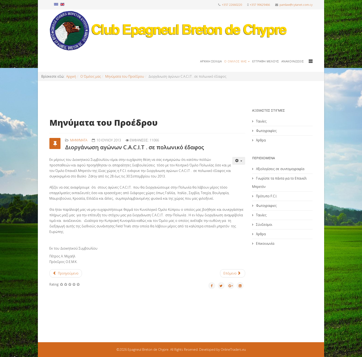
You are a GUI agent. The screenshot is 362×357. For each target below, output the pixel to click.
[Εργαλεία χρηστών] (238, 161)
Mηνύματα (78, 140)
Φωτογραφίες (266, 130)
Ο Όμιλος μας (235, 61)
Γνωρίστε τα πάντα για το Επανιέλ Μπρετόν (279, 182)
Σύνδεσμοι (263, 224)
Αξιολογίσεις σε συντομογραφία (279, 169)
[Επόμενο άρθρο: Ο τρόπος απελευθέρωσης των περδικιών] (232, 273)
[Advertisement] (286, 288)
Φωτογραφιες (266, 205)
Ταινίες (260, 121)
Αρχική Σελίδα (211, 61)
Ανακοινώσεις (292, 61)
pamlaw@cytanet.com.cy (296, 5)
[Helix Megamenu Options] (311, 61)
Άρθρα (260, 140)
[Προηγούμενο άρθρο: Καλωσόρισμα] (65, 273)
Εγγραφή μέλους (265, 61)
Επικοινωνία (264, 243)
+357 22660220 (232, 5)
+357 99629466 (260, 5)
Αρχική (71, 76)
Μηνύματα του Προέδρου (124, 76)
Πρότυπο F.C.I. (266, 196)
